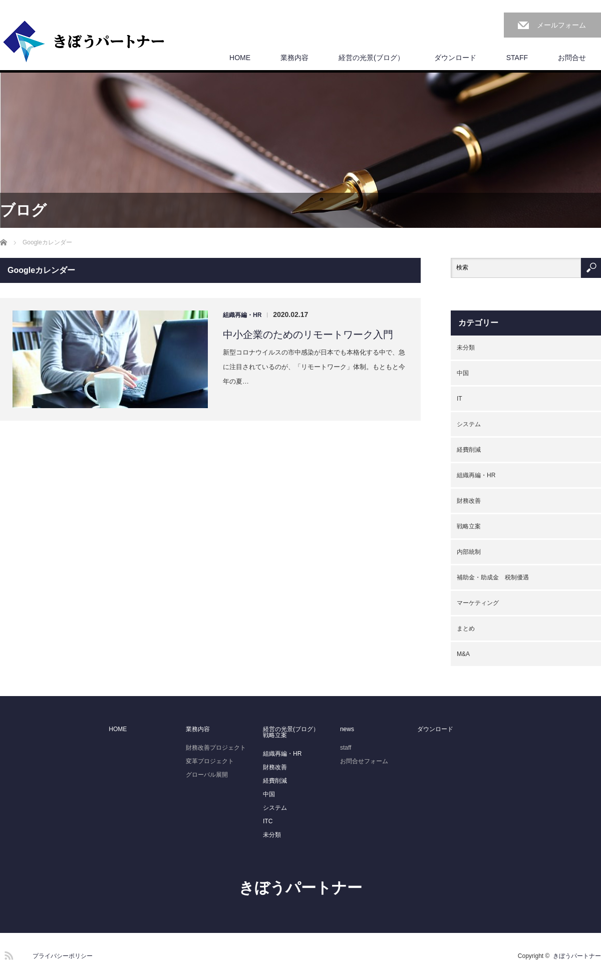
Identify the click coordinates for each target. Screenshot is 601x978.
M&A (463, 654)
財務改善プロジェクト (216, 748)
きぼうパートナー (300, 887)
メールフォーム (561, 25)
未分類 (466, 347)
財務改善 (469, 500)
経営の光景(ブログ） (371, 58)
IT (459, 398)
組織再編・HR (242, 314)
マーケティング (478, 602)
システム (469, 424)
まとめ (466, 628)
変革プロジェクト (210, 761)
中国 (463, 373)
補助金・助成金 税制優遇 (493, 577)
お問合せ (572, 58)
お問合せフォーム (364, 761)
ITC (267, 821)
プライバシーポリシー (63, 956)
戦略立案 (469, 526)
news (347, 729)
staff (345, 748)
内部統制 (469, 551)
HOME (239, 58)
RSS (7, 953)
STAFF (517, 58)
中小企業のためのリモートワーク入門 (308, 334)
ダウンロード (455, 58)
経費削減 (469, 449)
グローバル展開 (207, 775)
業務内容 (294, 58)
